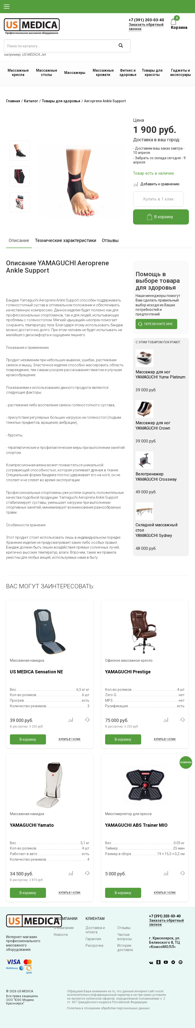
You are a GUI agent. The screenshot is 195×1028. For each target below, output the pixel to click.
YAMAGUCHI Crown (161, 425)
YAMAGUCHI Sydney (161, 530)
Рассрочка (94, 945)
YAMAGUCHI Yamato (32, 825)
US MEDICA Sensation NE (36, 671)
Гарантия (93, 939)
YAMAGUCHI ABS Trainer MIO (136, 825)
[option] (19, 150)
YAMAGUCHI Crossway (161, 477)
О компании (64, 928)
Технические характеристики (65, 240)
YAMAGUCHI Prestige (128, 671)
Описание (19, 240)
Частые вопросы (124, 937)
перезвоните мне (155, 324)
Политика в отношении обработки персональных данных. (108, 1008)
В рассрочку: (26, 726)
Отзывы (110, 240)
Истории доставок (125, 947)
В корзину (160, 217)
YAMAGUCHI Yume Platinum (161, 375)
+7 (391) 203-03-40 (146, 20)
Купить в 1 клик (158, 199)
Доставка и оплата (95, 930)
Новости (61, 935)
